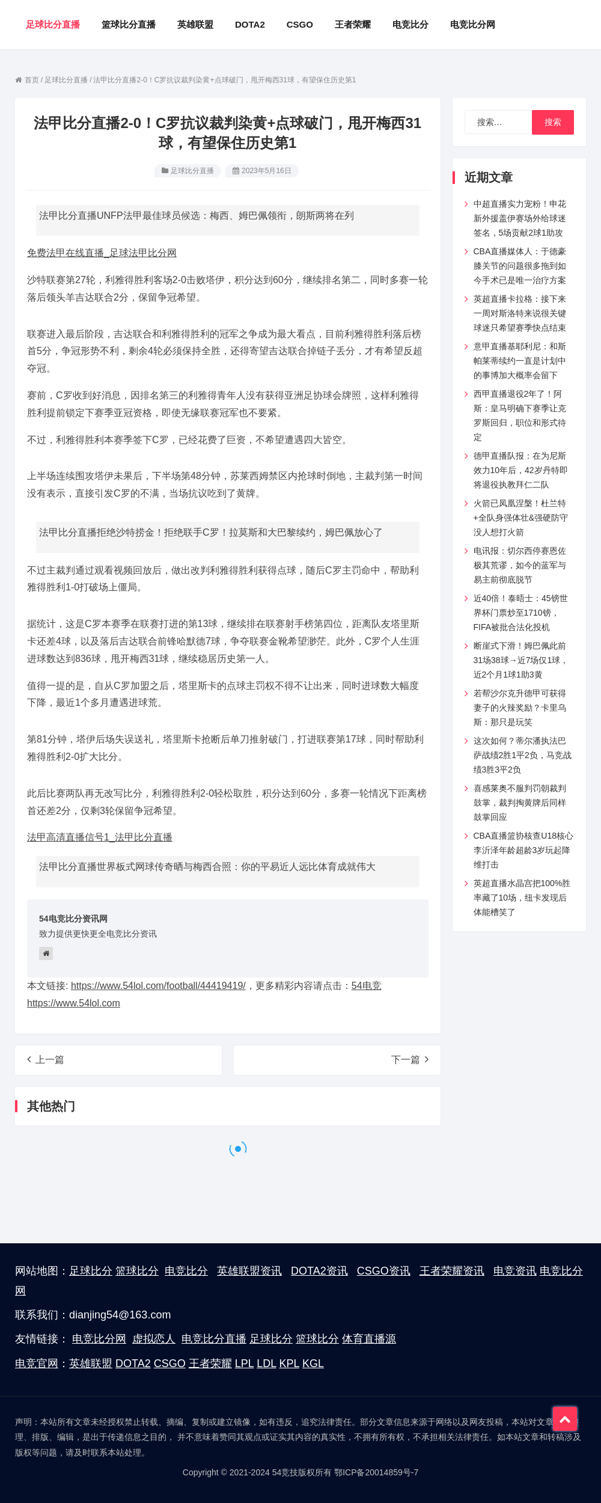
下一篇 (410, 1059)
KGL (313, 1364)
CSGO (170, 1364)
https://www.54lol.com (73, 1003)
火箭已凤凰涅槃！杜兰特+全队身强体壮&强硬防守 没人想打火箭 (521, 517)
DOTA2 (133, 1364)
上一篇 (45, 1059)
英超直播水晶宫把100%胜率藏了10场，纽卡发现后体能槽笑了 (522, 897)
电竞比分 (186, 1271)
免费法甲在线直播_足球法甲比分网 (102, 253)
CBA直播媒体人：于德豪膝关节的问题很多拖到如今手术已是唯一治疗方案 (520, 265)
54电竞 (367, 986)
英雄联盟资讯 (249, 1271)
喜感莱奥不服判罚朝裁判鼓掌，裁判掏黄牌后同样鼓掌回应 (520, 802)
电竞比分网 (99, 1339)
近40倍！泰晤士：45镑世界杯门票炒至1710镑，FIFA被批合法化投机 (521, 612)
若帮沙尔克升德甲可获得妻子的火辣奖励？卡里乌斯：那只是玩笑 (520, 707)
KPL (289, 1364)
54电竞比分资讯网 (73, 918)
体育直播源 (369, 1339)
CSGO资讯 (383, 1271)
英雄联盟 (90, 1364)
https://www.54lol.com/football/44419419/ (158, 986)
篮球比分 (137, 1271)
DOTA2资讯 (319, 1271)
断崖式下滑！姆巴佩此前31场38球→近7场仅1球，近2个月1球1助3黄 (521, 660)
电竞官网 (36, 1364)
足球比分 (90, 1271)
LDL (266, 1364)
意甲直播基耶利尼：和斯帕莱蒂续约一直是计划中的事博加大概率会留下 (520, 360)
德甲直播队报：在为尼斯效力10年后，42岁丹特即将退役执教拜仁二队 (521, 470)
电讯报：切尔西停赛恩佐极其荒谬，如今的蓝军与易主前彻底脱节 (520, 565)
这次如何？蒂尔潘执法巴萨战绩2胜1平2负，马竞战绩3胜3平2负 (523, 755)
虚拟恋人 (153, 1339)
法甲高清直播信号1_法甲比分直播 (99, 837)
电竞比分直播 (214, 1339)
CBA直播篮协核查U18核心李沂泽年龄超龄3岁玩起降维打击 (523, 850)
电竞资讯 (515, 1271)
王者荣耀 (210, 1364)
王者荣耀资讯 (451, 1271)
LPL (244, 1364)
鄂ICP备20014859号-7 (376, 1472)
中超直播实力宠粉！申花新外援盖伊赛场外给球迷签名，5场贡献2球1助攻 (520, 218)
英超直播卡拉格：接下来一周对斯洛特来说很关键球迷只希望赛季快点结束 (520, 313)
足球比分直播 (192, 171)
